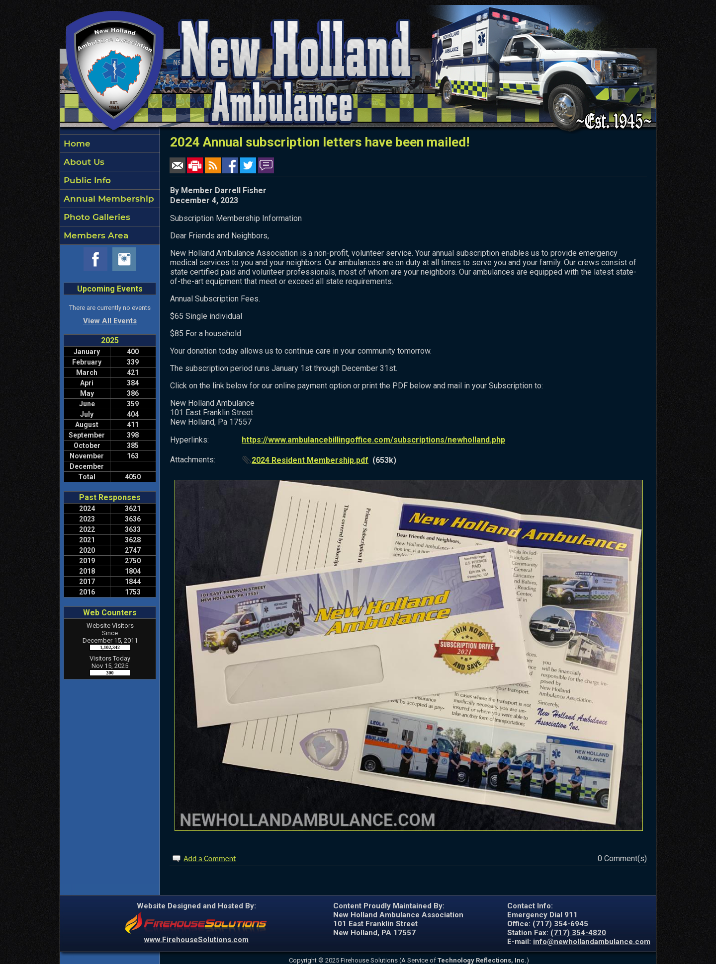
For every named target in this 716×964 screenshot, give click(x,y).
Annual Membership (107, 199)
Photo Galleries (95, 217)
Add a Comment (209, 858)
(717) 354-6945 (560, 923)
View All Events (110, 320)
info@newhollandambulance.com (591, 941)
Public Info (86, 180)
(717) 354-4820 (578, 932)
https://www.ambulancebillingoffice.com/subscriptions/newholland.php (373, 440)
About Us (82, 162)
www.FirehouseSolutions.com (196, 939)
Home (75, 143)
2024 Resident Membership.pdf (310, 460)
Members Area (94, 235)
